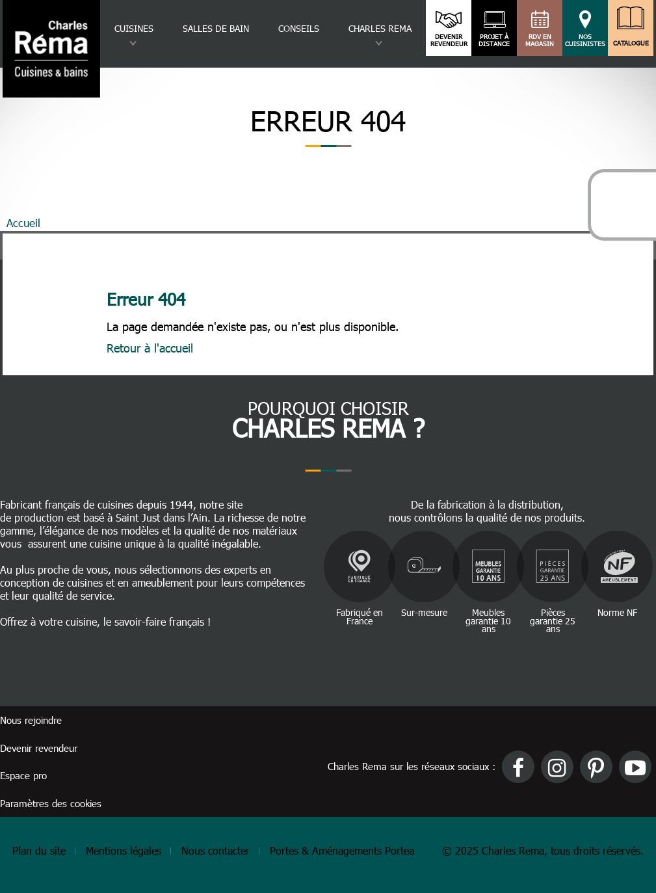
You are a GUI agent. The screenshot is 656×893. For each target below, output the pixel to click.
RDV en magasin (540, 40)
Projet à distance (494, 40)
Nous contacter (215, 850)
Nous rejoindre (31, 719)
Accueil (23, 222)
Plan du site (39, 850)
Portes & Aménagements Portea (342, 850)
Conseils (298, 28)
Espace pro (23, 775)
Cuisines (133, 28)
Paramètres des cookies (50, 803)
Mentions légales (123, 850)
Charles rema (380, 28)
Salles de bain (216, 28)
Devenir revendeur (448, 40)
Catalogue (630, 40)
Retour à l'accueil (150, 347)
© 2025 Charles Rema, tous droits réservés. (543, 850)
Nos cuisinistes (585, 40)
